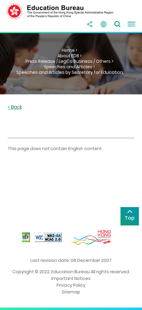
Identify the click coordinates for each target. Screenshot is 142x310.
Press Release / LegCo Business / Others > (69, 61)
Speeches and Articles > (69, 67)
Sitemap (71, 292)
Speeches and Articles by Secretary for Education (69, 72)
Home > (69, 50)
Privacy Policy (71, 285)
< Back (15, 107)
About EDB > (69, 56)
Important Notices (71, 278)
